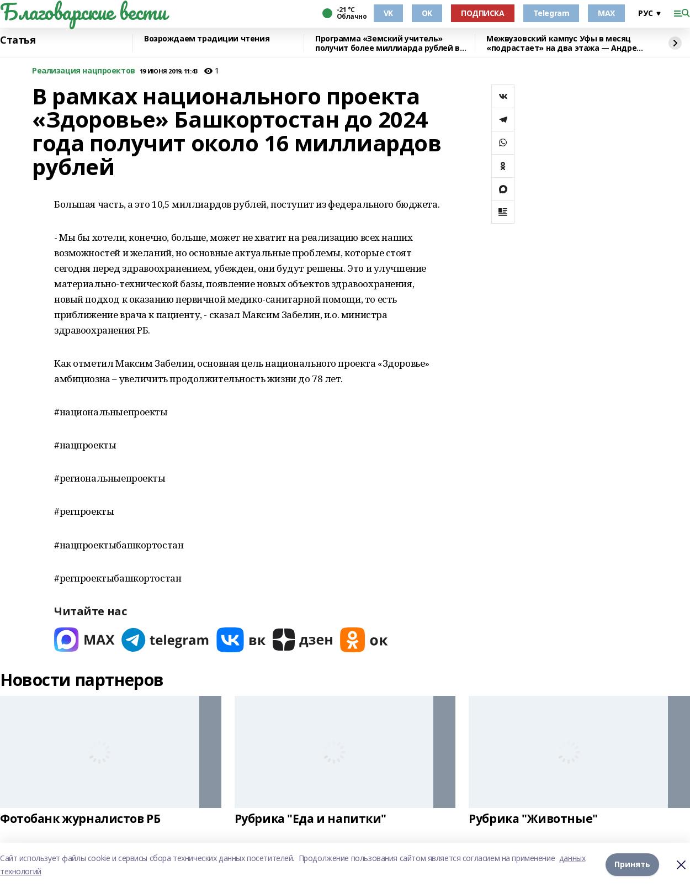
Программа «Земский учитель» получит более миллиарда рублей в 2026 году (387, 43)
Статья (17, 40)
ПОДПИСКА (483, 13)
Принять (632, 864)
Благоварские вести (83, 11)
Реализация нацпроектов (83, 71)
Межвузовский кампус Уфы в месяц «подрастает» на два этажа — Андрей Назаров (564, 43)
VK (388, 13)
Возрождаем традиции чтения (206, 39)
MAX (606, 13)
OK (427, 13)
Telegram (551, 13)
